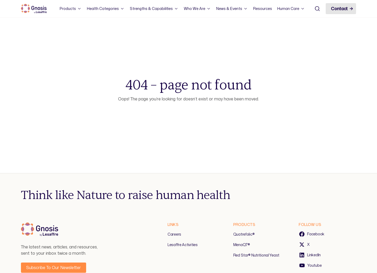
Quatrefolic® (244, 234)
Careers (174, 234)
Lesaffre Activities (183, 244)
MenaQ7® (241, 244)
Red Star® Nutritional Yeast (256, 255)
